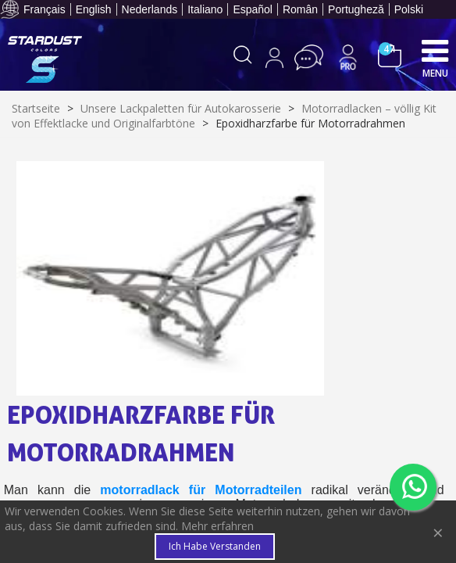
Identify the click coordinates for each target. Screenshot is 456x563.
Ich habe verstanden (215, 546)
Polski (408, 9)
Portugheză (356, 9)
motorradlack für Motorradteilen (200, 490)
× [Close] (438, 532)
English (94, 9)
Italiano (205, 9)
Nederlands (150, 9)
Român (300, 9)
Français (44, 9)
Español (253, 9)
